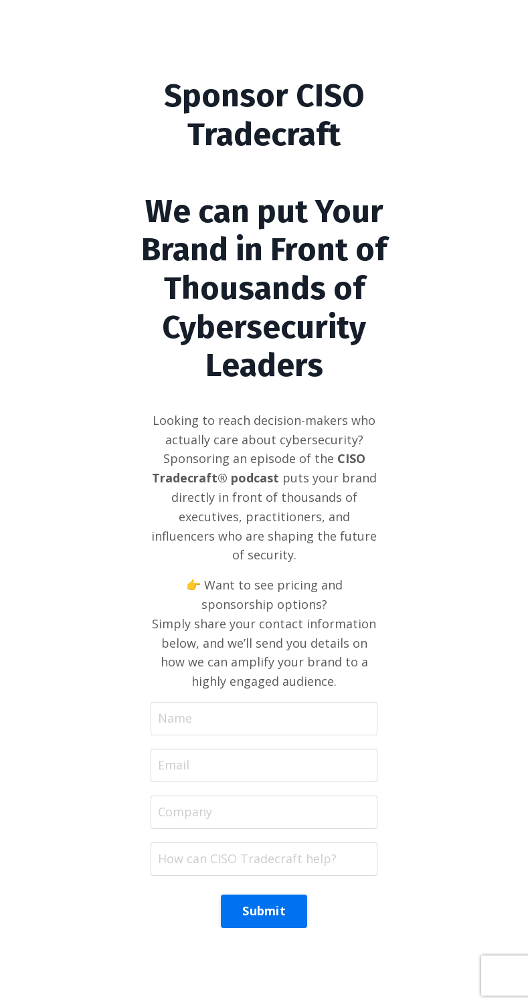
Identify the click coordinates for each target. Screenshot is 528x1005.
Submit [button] (264, 911)
